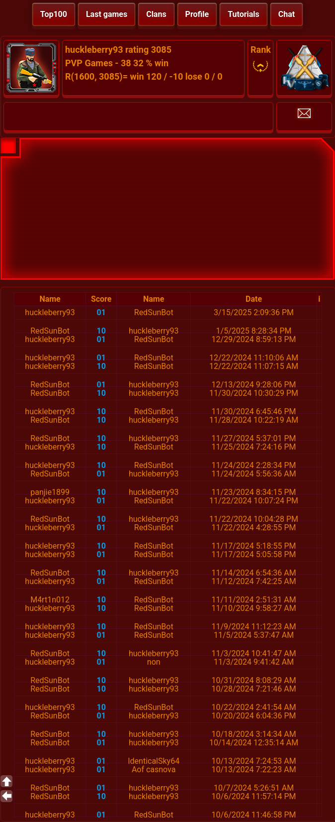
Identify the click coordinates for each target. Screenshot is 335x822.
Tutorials (243, 14)
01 (101, 312)
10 (101, 331)
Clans (156, 14)
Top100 (53, 14)
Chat (286, 14)
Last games (106, 14)
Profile (197, 14)
